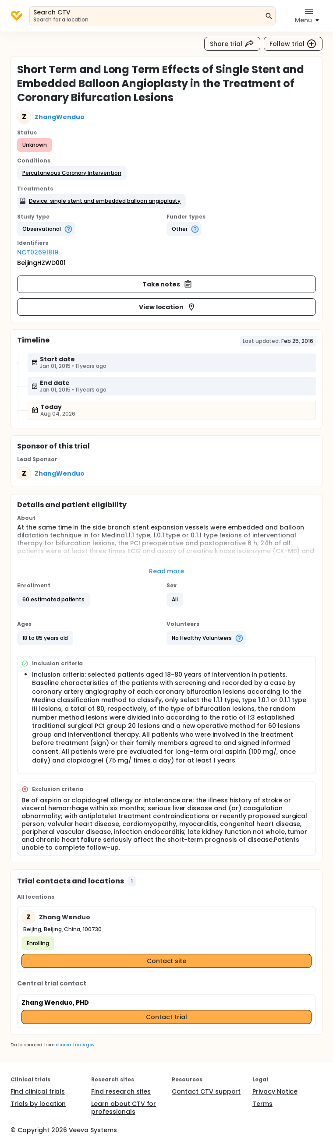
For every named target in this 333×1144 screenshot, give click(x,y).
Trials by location (38, 1104)
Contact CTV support (206, 1091)
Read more (166, 571)
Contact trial (166, 1017)
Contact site (167, 961)
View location (167, 307)
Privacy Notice (275, 1091)
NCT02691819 (37, 252)
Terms (262, 1104)
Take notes (167, 284)
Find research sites (121, 1091)
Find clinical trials (38, 1091)
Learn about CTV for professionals (123, 1108)
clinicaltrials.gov (75, 1045)
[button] (72, 173)
